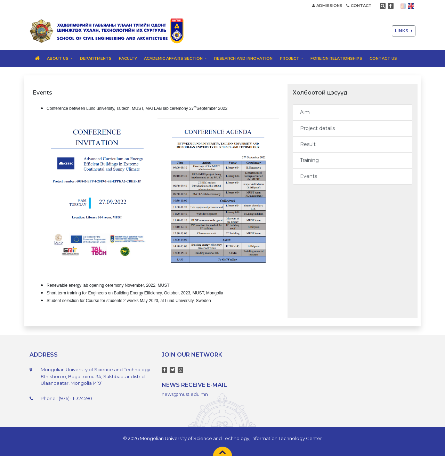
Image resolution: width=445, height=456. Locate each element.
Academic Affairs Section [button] (174, 58)
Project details (317, 128)
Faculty (128, 58)
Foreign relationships (336, 58)
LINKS (403, 30)
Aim (305, 112)
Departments (96, 58)
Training (309, 160)
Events (308, 176)
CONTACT (359, 5)
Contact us (383, 58)
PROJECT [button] (290, 58)
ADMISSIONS (327, 5)
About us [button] (58, 58)
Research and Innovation (243, 58)
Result (308, 144)
